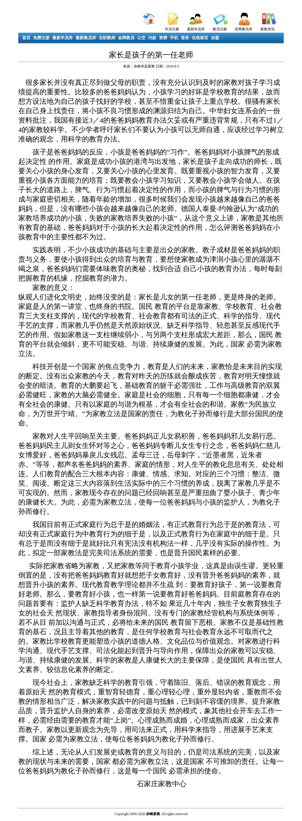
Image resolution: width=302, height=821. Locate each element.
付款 (152, 38)
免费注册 (41, 38)
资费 (163, 38)
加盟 (215, 38)
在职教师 (107, 38)
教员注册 (220, 29)
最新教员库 (86, 38)
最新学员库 (196, 29)
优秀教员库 (243, 29)
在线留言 (200, 38)
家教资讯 (267, 29)
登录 (185, 38)
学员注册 (172, 29)
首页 (26, 38)
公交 (141, 38)
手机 (174, 38)
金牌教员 (126, 38)
